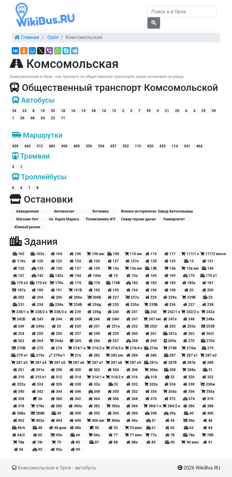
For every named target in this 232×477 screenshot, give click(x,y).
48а (75, 428)
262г (207, 333)
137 (75, 268)
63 (189, 428)
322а (18, 384)
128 (151, 261)
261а (170, 333)
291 (18, 370)
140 (208, 268)
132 (18, 268)
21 (167, 111)
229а (169, 297)
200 (208, 290)
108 (113, 254)
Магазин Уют (27, 219)
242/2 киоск (189, 312)
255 (37, 333)
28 (94, 111)
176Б (113, 283)
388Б (37, 413)
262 (189, 333)
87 (94, 442)
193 (113, 290)
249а (37, 326)
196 (151, 290)
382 (94, 406)
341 (187, 146)
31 (208, 370)
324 (37, 384)
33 (113, 384)
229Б (188, 297)
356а (207, 391)
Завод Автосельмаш (175, 211)
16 (73, 111)
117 (170, 254)
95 (37, 449)
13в (170, 268)
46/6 (18, 428)
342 (37, 391)
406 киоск (95, 420)
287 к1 (189, 355)
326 (56, 384)
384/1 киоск (151, 406)
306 (132, 370)
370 (151, 399)
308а (188, 370)
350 (113, 391)
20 (177, 111)
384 (132, 406)
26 (22, 118)
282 (94, 355)
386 (189, 406)
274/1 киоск (76, 348)
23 (24, 111)
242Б (18, 319)
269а (170, 341)
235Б (151, 305)
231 (18, 305)
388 (208, 406)
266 (94, 341)
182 (132, 283)
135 (56, 268)
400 (76, 146)
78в (18, 442)
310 (18, 377)
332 (132, 384)
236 (170, 305)
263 (18, 341)
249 (18, 326)
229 (151, 297)
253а (188, 326)
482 (52, 146)
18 (63, 111)
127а (132, 261)
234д (94, 305)
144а (94, 276)
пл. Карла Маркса (64, 219)
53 (113, 428)
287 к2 (208, 355)
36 (37, 399)
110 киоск (133, 254)
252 (132, 326)
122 (56, 261)
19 (42, 111)
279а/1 (57, 355)
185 (170, 283)
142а (56, 276)
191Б (75, 290)
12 (114, 111)
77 (113, 435)
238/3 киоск (57, 312)
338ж (207, 384)
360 (56, 399)
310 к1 (38, 377)
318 (151, 377)
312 (40, 146)
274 (56, 348)
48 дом (57, 428)
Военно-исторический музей (138, 211)
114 (175, 146)
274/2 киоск (95, 348)
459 (15, 146)
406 (75, 420)
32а (94, 384)
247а (169, 319)
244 (56, 319)
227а (132, 297)
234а (56, 305)
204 (37, 297)
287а (151, 362)
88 (113, 442)
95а (56, 449)
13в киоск (189, 268)
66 (75, 435)
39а (170, 413)
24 (42, 118)
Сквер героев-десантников (138, 219)
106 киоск (95, 254)
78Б (207, 435)
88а (131, 442)
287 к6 (76, 362)
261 (151, 333)
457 (113, 146)
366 (113, 399)
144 (75, 276)
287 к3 (19, 362)
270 (189, 341)
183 (151, 283)
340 (18, 391)
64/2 (18, 435)
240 (113, 312)
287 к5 (57, 362)
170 (189, 276)
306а (151, 370)
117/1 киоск (189, 254)
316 (132, 377)
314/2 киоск (114, 377)
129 (170, 261)
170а (56, 283)
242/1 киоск (171, 312)
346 (75, 391)
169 (170, 276)
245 (75, 319)
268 (132, 341)
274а (151, 348)
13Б (151, 268)
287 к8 (114, 362)
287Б (170, 362)
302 (94, 370)
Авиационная (27, 211)
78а (189, 435)
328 (75, 384)
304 (113, 370)
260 (132, 333)
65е (56, 435)
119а (18, 261)
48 (33, 118)
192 (94, 290)
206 (56, 297)
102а (37, 254)
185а (188, 283)
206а (75, 297)
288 (208, 362)
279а (37, 355)
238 (208, 305)
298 (56, 370)
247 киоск (151, 319)
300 (75, 370)
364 (94, 399)
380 (56, 406)
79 (56, 442)
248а (207, 319)
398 (151, 413)
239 (75, 312)
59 (149, 111)
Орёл (53, 37)
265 (75, 341)
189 (37, 290)
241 (132, 312)
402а (37, 420)
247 (132, 319)
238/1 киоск (19, 312)
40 (189, 413)
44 (170, 420)
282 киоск (114, 355)
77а (150, 435)
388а (18, 413)
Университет (174, 219)
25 (203, 111)
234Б (75, 305)
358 (18, 399)
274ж (189, 348)
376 (208, 399)
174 (75, 283)
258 (94, 333)
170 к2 (19, 283)
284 (132, 355)
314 (75, 377)
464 (199, 146)
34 (14, 111)
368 (132, 399)
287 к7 (95, 362)
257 (75, 333)
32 (170, 377)
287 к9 (133, 362)
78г (37, 442)
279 (208, 348)
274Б (170, 348)
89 (151, 442)
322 (208, 377)
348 (94, 391)
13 (189, 261)
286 (151, 355)
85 (75, 442)
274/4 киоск (133, 348)
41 (151, 420)
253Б (208, 326)
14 (104, 111)
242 (151, 312)
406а (113, 420)
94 (18, 449)
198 (170, 290)
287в (188, 362)
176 (94, 283)
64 (207, 428)
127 (113, 261)
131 (208, 261)
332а (151, 384)
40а (131, 420)
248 (189, 319)
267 (113, 341)
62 (170, 428)
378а (37, 406)
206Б (94, 297)
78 (170, 435)
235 (113, 305)
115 (138, 146)
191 (56, 290)
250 (75, 326)
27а (75, 355)
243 (37, 319)
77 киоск (133, 435)
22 (53, 118)
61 (151, 428)
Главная (30, 37)
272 (37, 348)
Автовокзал (64, 211)
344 (56, 391)
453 (163, 146)
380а (75, 406)
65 (37, 435)
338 (189, 384)
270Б (18, 348)
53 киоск (133, 428)
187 (208, 283)
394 (113, 413)
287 (170, 355)
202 (18, 297)
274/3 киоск (114, 348)
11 (63, 118)
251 (94, 326)
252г (151, 326)
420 (150, 146)
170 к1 (208, 276)
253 (170, 326)
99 (75, 449)
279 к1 (19, 355)
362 (75, 399)
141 (18, 276)
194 (132, 290)
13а (113, 268)
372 (170, 399)
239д (94, 312)
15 (83, 111)
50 (94, 428)
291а (37, 370)
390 (75, 413)
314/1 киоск (95, 377)
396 (132, 413)
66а (94, 435)
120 (37, 261)
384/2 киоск (171, 406)
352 (126, 146)
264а (56, 341)
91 (207, 442)
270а (207, 341)
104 (56, 254)
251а (113, 326)
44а (189, 420)
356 (89, 146)
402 (18, 420)
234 (37, 305)
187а (18, 290)
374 (189, 399)
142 (38, 276)
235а (132, 305)
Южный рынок (27, 227)
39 (214, 111)
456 (64, 146)
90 (170, 442)
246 (94, 319)
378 (18, 406)
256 (56, 333)
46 (207, 420)
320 (189, 377)
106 (75, 254)
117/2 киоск (208, 254)
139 (94, 268)
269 (151, 341)
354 (101, 146)
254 (18, 333)
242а (207, 312)
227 (113, 297)
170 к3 (38, 283)
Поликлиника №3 (100, 219)
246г (113, 319)
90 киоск (189, 442)
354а (169, 391)
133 (38, 268)
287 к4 (38, 362)
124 (75, 261)
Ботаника (101, 211)
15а (131, 276)
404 (56, 420)
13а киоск (133, 268)
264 (37, 341)
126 (94, 261)
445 (27, 146)
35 (53, 111)
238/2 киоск (38, 312)
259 (113, 333)
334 (170, 384)
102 (18, 254)
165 (151, 276)
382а (113, 406)
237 (189, 305)
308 (170, 370)
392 (94, 413)
